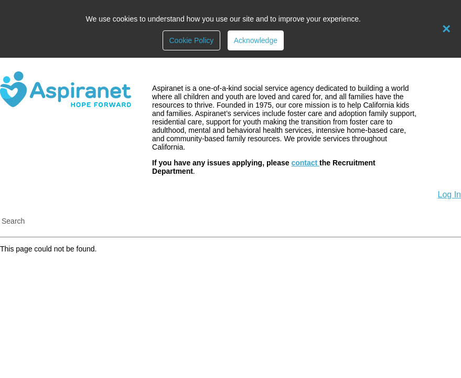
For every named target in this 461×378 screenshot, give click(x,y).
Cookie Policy (191, 40)
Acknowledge (255, 40)
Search (13, 221)
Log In (449, 194)
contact (305, 163)
